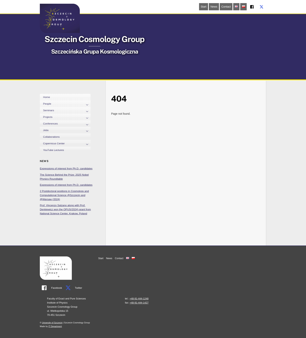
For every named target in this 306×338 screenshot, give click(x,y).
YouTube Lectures (53, 150)
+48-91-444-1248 (139, 298)
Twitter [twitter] (72, 288)
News (213, 6)
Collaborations (51, 136)
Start (203, 6)
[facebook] (252, 6)
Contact (226, 6)
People (67, 104)
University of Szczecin (52, 322)
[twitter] (261, 6)
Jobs (67, 130)
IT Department (55, 326)
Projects (67, 117)
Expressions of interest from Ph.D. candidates (66, 168)
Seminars (67, 111)
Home (46, 97)
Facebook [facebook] (51, 288)
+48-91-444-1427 (139, 302)
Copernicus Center (67, 144)
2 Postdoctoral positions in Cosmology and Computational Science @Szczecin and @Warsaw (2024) (64, 195)
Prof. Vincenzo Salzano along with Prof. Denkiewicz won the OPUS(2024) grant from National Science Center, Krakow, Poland (65, 209)
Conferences (67, 124)
